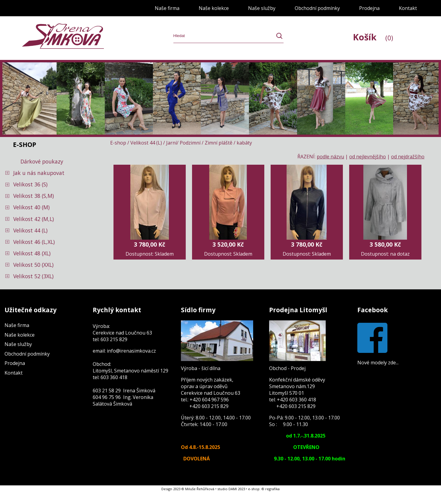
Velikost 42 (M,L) (33, 219)
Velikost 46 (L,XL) (34, 241)
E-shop (118, 142)
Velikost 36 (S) (30, 184)
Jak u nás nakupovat (38, 172)
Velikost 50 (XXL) (33, 264)
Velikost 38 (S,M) (33, 195)
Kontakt (408, 8)
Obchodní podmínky (317, 8)
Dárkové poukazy (41, 161)
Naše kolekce (214, 8)
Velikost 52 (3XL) (33, 276)
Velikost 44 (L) (30, 230)
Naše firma (167, 8)
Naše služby (261, 8)
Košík (373, 37)
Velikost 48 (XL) (32, 253)
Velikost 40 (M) (31, 207)
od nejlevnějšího (367, 156)
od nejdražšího (407, 156)
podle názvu (330, 156)
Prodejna (369, 8)
